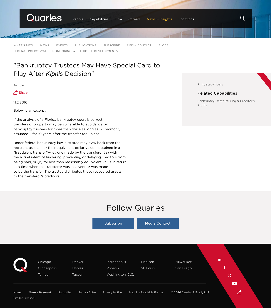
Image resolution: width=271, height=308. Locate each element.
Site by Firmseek (24, 298)
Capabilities (89, 19)
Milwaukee (183, 262)
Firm (108, 19)
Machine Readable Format (146, 292)
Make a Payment (40, 292)
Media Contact (139, 45)
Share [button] (20, 92)
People (68, 19)
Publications (85, 45)
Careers (125, 19)
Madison (147, 262)
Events (62, 45)
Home (17, 292)
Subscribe (111, 45)
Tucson (77, 274)
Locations (176, 19)
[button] (240, 292)
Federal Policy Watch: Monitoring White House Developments (65, 51)
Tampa (43, 274)
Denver (78, 262)
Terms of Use (87, 292)
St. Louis (148, 268)
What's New (23, 45)
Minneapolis (47, 268)
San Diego (183, 268)
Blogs (164, 45)
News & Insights (149, 19)
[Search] (251, 18)
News (44, 45)
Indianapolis (116, 262)
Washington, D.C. (120, 274)
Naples (77, 268)
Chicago (44, 262)
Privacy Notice (112, 292)
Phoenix (113, 268)
